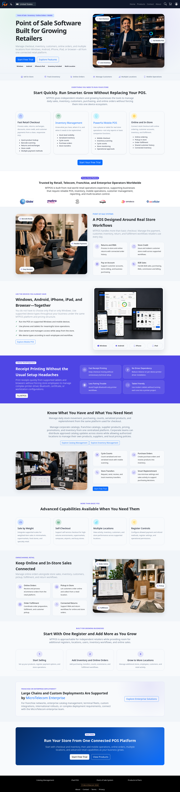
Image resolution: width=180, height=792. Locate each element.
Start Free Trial (25, 59)
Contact (150, 4)
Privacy (102, 789)
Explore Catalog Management (74, 443)
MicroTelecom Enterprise (45, 698)
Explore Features (48, 59)
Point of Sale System (105, 780)
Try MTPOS (21, 395)
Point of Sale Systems (103, 214)
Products (141, 4)
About (158, 4)
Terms (93, 789)
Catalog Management (45, 780)
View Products (100, 756)
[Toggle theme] (11, 4)
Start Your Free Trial (90, 162)
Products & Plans (135, 780)
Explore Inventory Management (104, 443)
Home (132, 4)
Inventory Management (68, 122)
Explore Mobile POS (25, 342)
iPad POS (75, 780)
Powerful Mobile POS (105, 122)
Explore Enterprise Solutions (141, 698)
